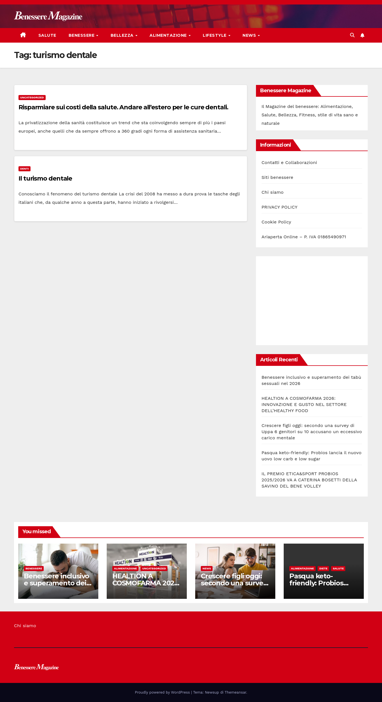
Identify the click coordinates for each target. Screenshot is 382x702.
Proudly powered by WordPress (163, 692)
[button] (352, 35)
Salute (47, 35)
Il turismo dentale (45, 178)
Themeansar (235, 692)
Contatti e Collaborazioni (289, 162)
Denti (24, 168)
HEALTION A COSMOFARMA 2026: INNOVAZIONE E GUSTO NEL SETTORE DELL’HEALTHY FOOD (304, 404)
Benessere (82, 35)
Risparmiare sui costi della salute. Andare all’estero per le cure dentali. (123, 107)
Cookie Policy (276, 222)
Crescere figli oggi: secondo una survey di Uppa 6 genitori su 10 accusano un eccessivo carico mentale (312, 431)
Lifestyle (215, 35)
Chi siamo (273, 192)
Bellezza (123, 35)
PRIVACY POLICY (279, 207)
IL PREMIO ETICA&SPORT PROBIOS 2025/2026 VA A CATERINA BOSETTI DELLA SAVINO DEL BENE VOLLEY (309, 480)
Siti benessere (278, 177)
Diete (323, 568)
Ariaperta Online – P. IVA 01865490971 (304, 236)
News (250, 35)
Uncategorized (32, 97)
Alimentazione (169, 35)
